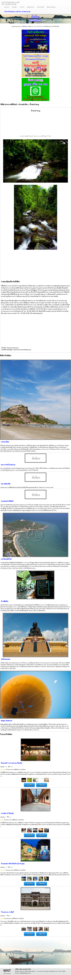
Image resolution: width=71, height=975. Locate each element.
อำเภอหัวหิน (23, 104)
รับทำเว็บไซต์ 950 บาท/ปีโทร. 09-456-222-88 (10, 3)
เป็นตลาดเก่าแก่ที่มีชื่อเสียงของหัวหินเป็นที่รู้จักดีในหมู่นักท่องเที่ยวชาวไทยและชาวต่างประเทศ (26, 487)
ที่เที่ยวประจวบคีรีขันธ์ (8, 104)
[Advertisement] (35, 123)
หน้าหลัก (6, 7)
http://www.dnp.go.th (12, 348)
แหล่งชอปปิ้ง (40, 7)
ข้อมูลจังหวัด (30, 7)
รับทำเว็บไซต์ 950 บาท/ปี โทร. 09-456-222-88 (17, 11)
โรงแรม (22, 7)
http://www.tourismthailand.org (22, 349)
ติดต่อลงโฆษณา (51, 7)
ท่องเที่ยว (14, 7)
